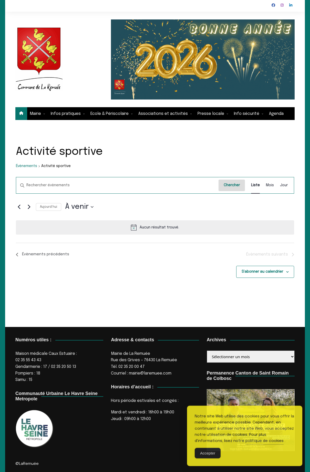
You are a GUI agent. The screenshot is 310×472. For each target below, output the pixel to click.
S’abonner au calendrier (262, 272)
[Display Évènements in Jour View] (284, 185)
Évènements (26, 166)
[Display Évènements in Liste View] (255, 185)
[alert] (155, 227)
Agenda (276, 114)
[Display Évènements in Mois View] (270, 185)
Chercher (232, 185)
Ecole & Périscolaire (109, 114)
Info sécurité (246, 114)
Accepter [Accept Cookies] (207, 462)
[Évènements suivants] (29, 207)
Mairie (35, 114)
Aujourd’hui (48, 206)
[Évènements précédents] (19, 207)
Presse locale (211, 114)
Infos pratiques (66, 114)
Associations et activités (163, 114)
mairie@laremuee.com (150, 373)
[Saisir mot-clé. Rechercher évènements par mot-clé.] (117, 185)
